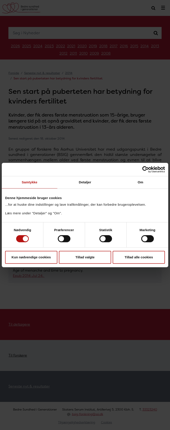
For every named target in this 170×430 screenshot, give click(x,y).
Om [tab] (140, 182)
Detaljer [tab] (85, 182)
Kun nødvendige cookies (31, 257)
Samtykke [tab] (29, 182)
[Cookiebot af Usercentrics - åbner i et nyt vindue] (145, 169)
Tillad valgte (85, 257)
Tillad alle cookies (139, 257)
